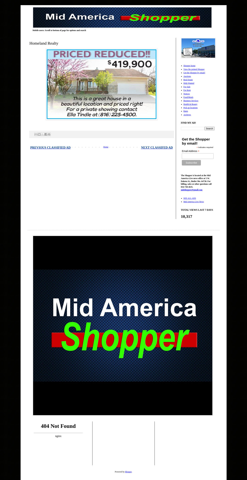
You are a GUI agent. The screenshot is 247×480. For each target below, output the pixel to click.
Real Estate (188, 80)
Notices (187, 94)
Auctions (187, 76)
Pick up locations (191, 107)
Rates (186, 111)
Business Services (191, 100)
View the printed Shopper (194, 69)
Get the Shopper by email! (194, 73)
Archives (187, 115)
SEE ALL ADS (190, 198)
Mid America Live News (194, 201)
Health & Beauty (190, 104)
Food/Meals (188, 97)
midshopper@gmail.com (192, 190)
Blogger (128, 472)
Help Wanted (189, 83)
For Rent (187, 90)
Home (105, 147)
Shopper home (190, 65)
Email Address (190, 151)
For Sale (187, 87)
